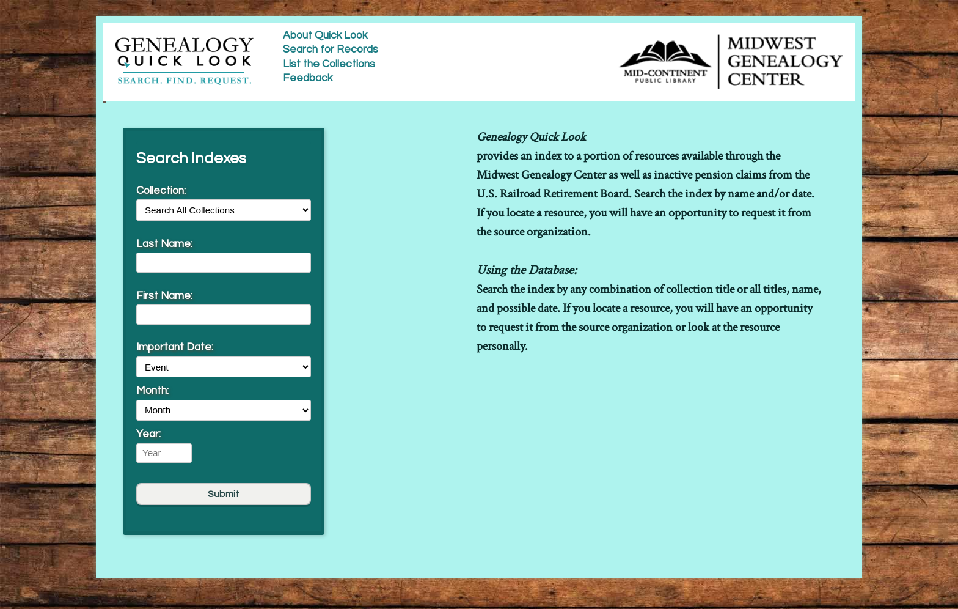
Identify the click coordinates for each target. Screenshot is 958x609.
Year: (148, 434)
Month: (152, 390)
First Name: (164, 295)
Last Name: (164, 243)
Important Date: (174, 347)
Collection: (161, 190)
